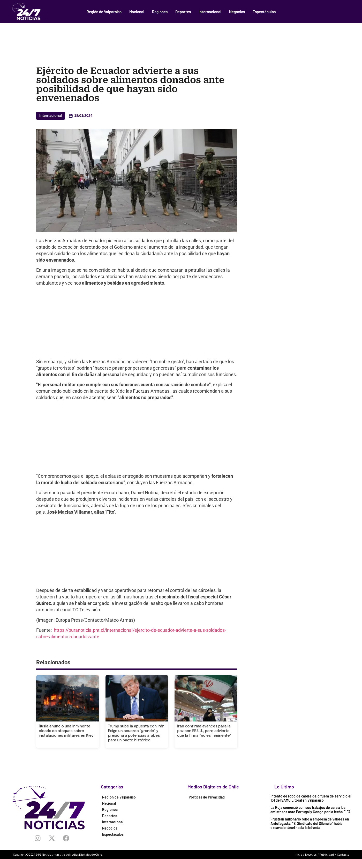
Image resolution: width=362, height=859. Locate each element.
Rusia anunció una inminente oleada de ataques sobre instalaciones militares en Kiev (66, 731)
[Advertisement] (181, 37)
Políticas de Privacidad (207, 797)
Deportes (183, 11)
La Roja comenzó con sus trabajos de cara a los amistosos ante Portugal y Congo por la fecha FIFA (310, 809)
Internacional (210, 11)
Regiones (160, 11)
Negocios (237, 11)
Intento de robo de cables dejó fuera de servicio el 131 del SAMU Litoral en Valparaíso (310, 798)
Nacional (136, 11)
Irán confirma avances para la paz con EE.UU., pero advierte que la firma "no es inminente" (204, 731)
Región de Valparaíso (104, 11)
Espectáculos (264, 11)
